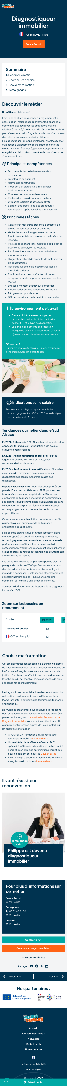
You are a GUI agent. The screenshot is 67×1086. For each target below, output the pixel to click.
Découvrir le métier (18, 75)
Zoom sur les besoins (20, 79)
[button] (33, 1082)
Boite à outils (33, 1044)
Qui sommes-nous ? (33, 1033)
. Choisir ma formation (20, 84)
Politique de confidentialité (33, 1064)
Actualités (33, 1038)
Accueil (33, 1028)
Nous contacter (34, 1049)
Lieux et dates (40, 738)
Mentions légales (33, 1069)
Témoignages (16, 89)
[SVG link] (63, 6)
